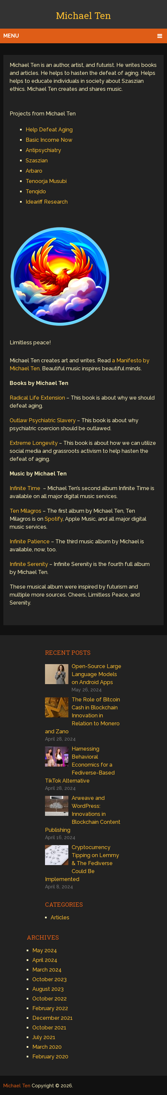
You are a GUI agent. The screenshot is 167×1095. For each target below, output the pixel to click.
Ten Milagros (25, 511)
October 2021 (49, 1027)
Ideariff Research (47, 202)
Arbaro (34, 171)
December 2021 (52, 1018)
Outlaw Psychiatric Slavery (43, 420)
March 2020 (47, 1047)
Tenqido (36, 191)
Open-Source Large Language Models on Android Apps (96, 674)
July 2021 (43, 1037)
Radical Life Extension (37, 398)
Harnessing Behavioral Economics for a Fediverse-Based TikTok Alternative (80, 765)
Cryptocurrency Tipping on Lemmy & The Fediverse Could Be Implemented (82, 863)
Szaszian (37, 160)
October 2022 (49, 999)
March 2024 (47, 970)
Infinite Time (25, 488)
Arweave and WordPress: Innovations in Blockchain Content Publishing (82, 814)
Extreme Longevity (34, 443)
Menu (11, 36)
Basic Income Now (49, 140)
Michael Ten (83, 15)
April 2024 (44, 960)
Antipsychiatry (43, 150)
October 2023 (49, 979)
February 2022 (50, 1008)
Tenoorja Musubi (46, 181)
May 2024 (44, 950)
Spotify (54, 519)
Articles (60, 917)
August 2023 (48, 989)
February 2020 (50, 1056)
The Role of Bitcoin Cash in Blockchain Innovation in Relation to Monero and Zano (82, 715)
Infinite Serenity (29, 564)
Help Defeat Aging (49, 129)
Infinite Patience (30, 541)
